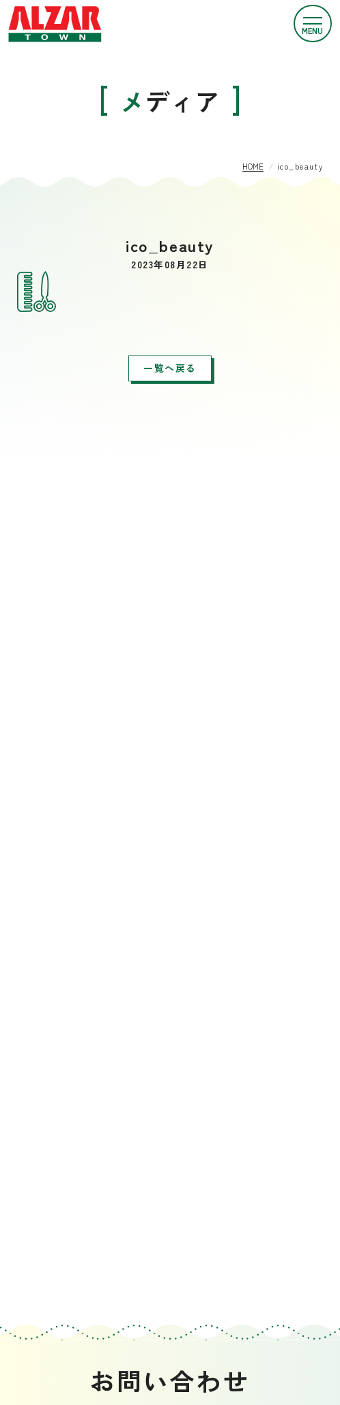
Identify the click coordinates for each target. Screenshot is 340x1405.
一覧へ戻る (170, 368)
